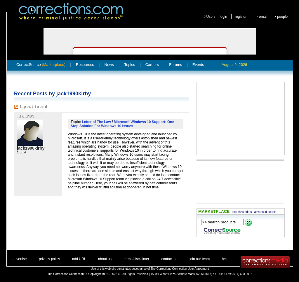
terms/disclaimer (136, 259)
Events (198, 64)
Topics (129, 64)
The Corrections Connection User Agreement (180, 268)
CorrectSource (41, 64)
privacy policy (49, 259)
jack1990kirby (30, 148)
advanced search (265, 211)
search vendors (242, 211)
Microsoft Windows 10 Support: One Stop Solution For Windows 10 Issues (122, 124)
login (223, 17)
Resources (85, 64)
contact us (169, 259)
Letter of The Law (96, 122)
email (263, 17)
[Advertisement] (240, 118)
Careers (152, 64)
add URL (79, 259)
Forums (175, 64)
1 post (21, 152)
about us (105, 259)
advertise (20, 259)
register (240, 17)
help (225, 259)
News (109, 64)
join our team (200, 259)
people (282, 17)
